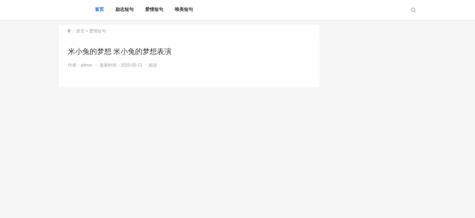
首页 (99, 9)
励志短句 (124, 9)
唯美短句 (184, 9)
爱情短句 (154, 9)
